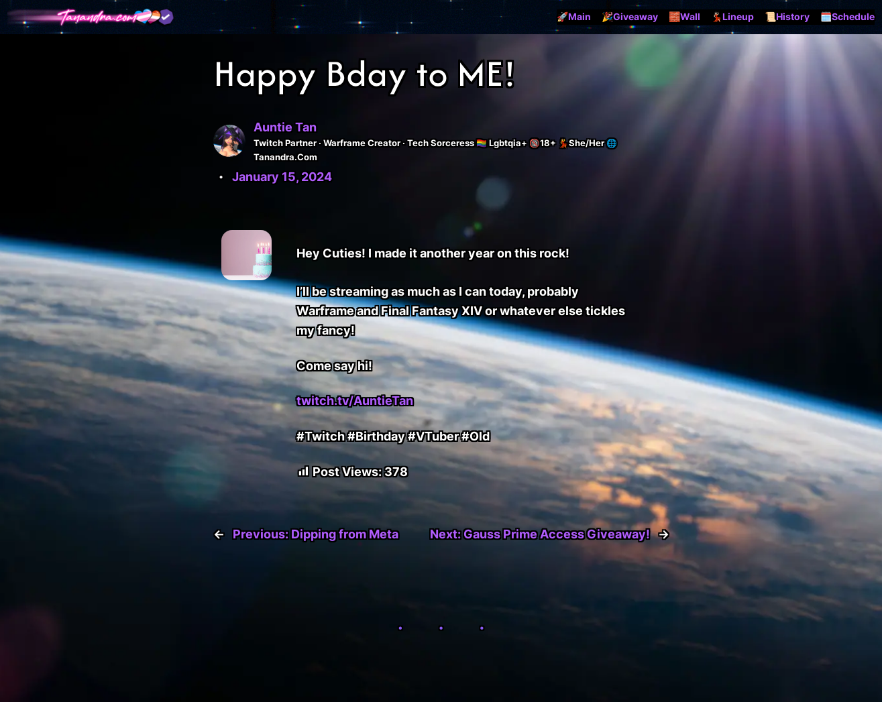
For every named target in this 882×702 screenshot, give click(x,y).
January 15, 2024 (282, 177)
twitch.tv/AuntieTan (354, 401)
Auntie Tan (285, 127)
